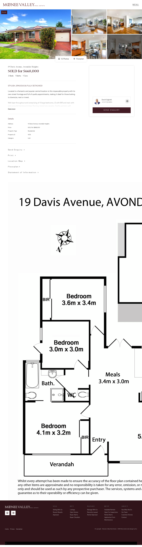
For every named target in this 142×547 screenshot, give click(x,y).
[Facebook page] (8, 514)
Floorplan (78, 59)
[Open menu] (135, 5)
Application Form (109, 518)
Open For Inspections (111, 513)
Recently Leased (92, 513)
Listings (72, 510)
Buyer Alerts (74, 515)
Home (7, 529)
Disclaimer (19, 529)
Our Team (124, 513)
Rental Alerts (108, 515)
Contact (124, 518)
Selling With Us (57, 510)
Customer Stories (127, 515)
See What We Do (126, 510)
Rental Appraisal (92, 515)
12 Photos (63, 59)
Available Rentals (109, 510)
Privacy (12, 529)
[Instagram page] (14, 514)
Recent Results (57, 513)
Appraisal (56, 515)
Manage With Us (92, 510)
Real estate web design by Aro (129, 529)
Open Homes (74, 513)
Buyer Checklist (75, 518)
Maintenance (108, 520)
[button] (12, 156)
